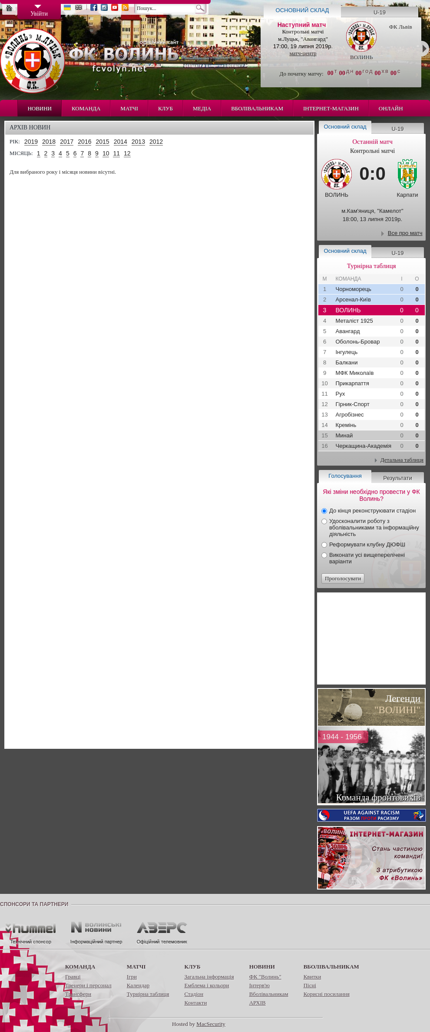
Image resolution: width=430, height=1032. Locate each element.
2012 (156, 141)
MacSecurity (210, 1024)
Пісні (310, 985)
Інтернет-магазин (331, 108)
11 (116, 153)
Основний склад (302, 10)
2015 (102, 141)
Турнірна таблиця (148, 994)
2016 (84, 141)
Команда (86, 108)
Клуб (165, 108)
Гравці (73, 976)
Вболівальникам (257, 108)
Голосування (344, 476)
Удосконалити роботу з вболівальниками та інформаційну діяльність (374, 527)
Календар (138, 985)
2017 (66, 141)
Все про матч (405, 233)
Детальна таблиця (401, 459)
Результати (397, 478)
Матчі (129, 108)
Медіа (202, 108)
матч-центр (302, 53)
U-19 (380, 12)
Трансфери (78, 994)
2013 (138, 141)
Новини (39, 108)
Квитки (312, 976)
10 (106, 153)
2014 (120, 141)
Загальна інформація (209, 976)
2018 (49, 141)
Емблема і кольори (206, 985)
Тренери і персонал (88, 985)
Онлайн (391, 108)
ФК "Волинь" (265, 976)
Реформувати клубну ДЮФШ (367, 544)
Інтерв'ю (259, 985)
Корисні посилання (327, 994)
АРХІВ (257, 1002)
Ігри (132, 976)
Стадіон (193, 994)
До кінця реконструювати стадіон (372, 510)
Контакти (195, 1002)
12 (127, 153)
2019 (31, 141)
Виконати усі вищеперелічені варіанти (367, 558)
